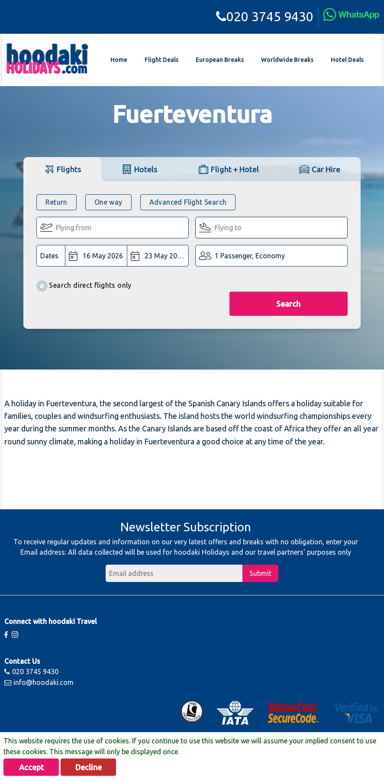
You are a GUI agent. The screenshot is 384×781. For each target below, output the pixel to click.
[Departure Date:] (96, 256)
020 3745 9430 (264, 16)
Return (56, 202)
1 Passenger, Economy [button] (250, 256)
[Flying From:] (112, 227)
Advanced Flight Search (188, 202)
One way (108, 202)
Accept (31, 767)
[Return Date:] (158, 256)
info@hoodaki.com (39, 682)
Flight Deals (161, 59)
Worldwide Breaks (287, 59)
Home (118, 59)
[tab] (62, 169)
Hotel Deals (347, 59)
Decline (88, 767)
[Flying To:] (271, 227)
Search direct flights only (83, 286)
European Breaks (220, 59)
